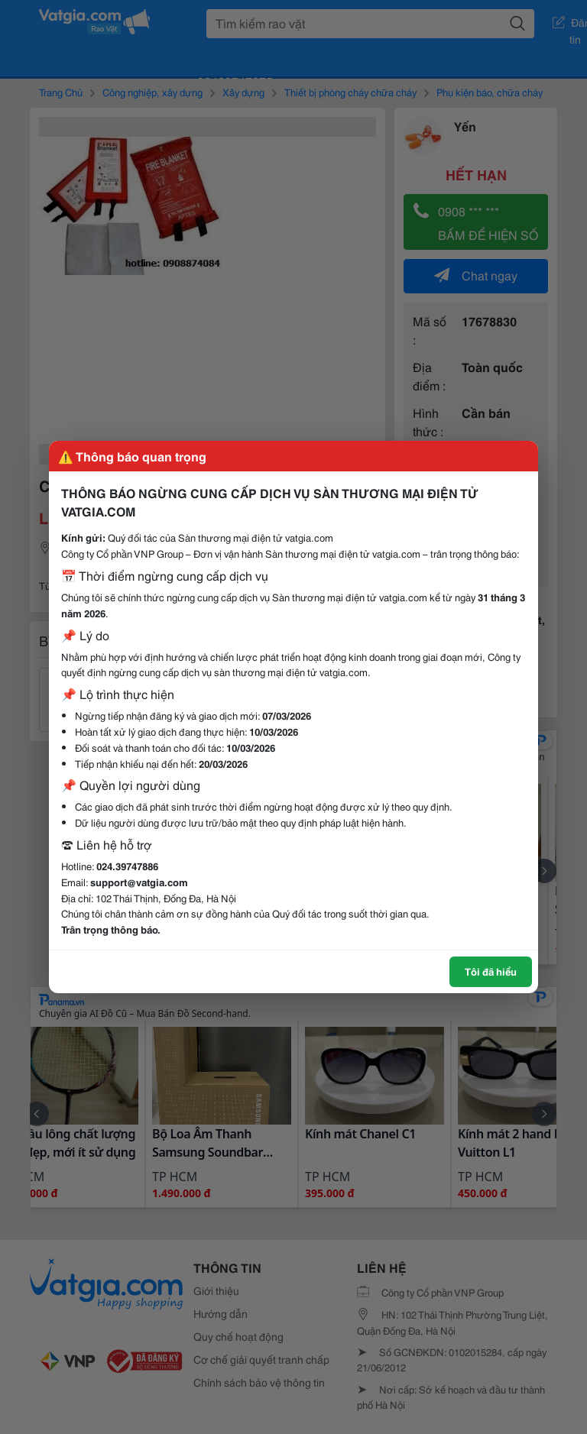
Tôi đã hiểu (491, 971)
